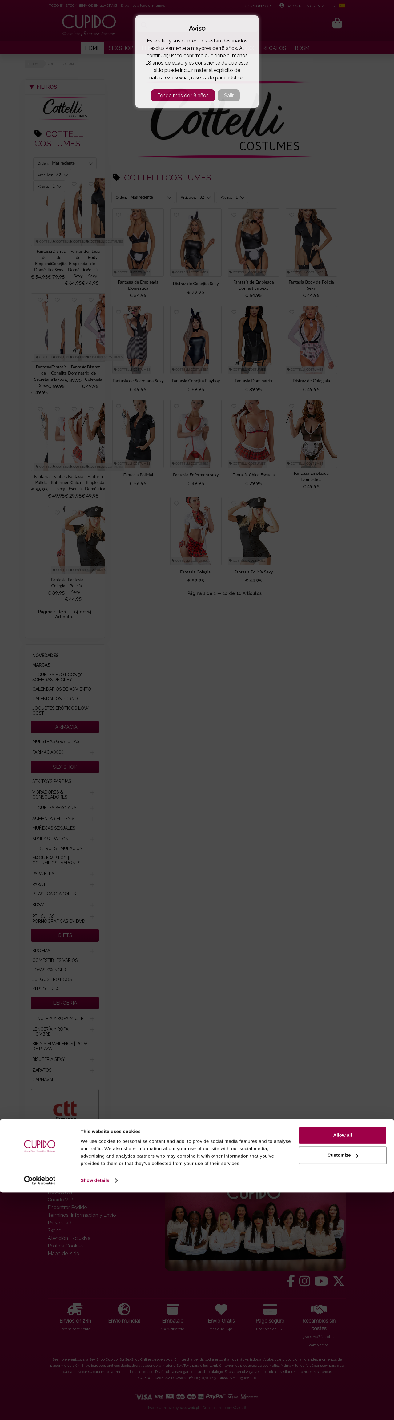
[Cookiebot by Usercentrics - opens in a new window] (40, 1408)
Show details (95, 1407)
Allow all (342, 1362)
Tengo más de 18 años (183, 95)
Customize (343, 1382)
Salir (229, 95)
